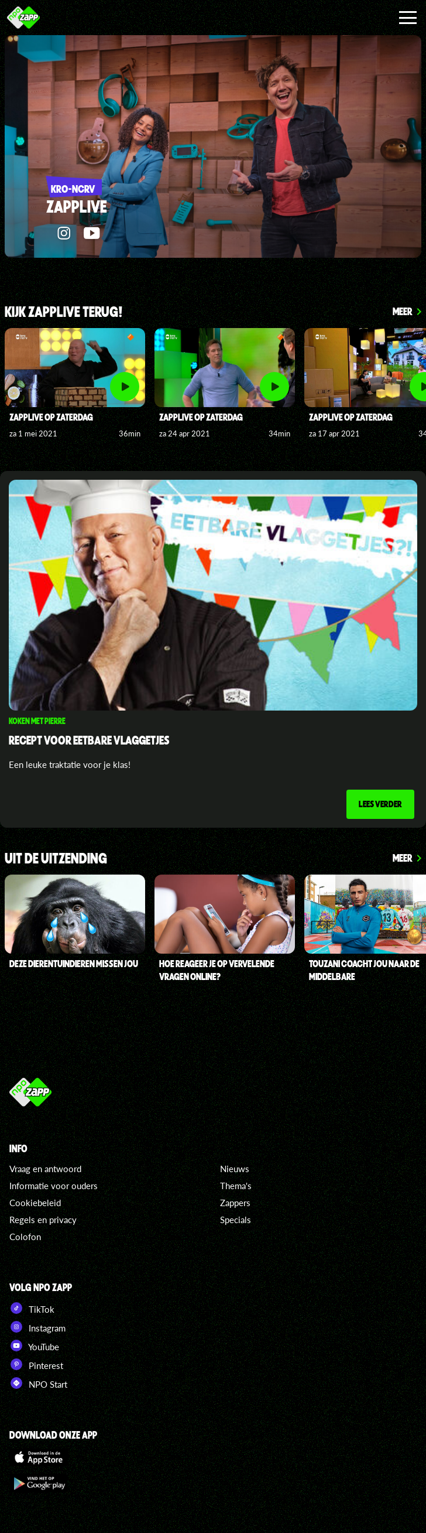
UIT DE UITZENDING (56, 860)
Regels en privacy (43, 1220)
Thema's (236, 1186)
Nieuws (234, 1169)
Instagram (37, 1327)
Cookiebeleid (35, 1203)
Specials (235, 1220)
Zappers (235, 1203)
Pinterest (36, 1365)
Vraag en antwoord (45, 1169)
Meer (403, 311)
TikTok (31, 1309)
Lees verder (379, 804)
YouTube (34, 1346)
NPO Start (38, 1384)
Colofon (25, 1237)
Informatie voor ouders (53, 1186)
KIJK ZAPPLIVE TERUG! (64, 312)
